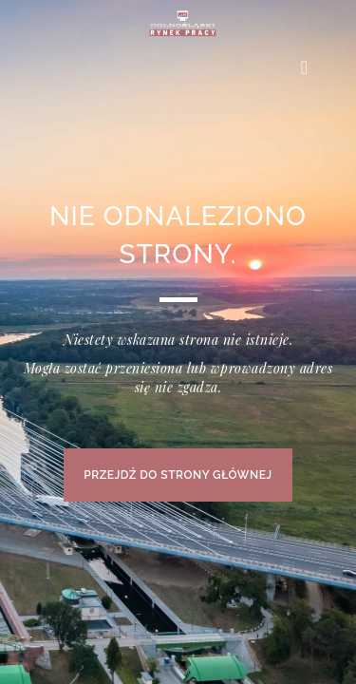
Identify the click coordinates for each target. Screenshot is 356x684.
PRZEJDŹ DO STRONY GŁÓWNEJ (178, 475)
